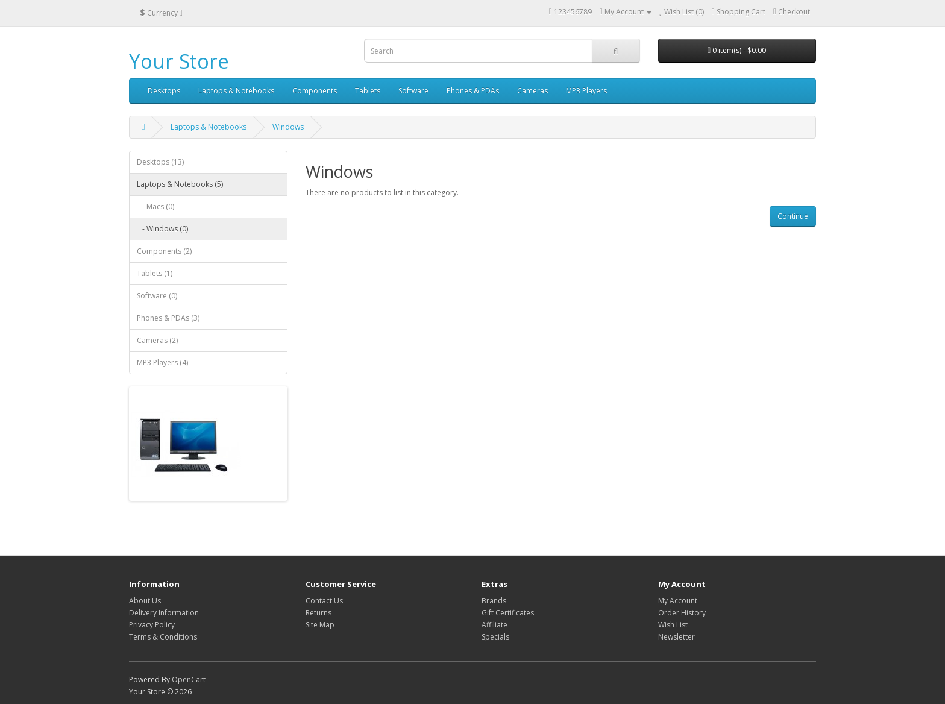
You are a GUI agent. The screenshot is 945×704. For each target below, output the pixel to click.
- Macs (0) (155, 206)
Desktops (164, 91)
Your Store (179, 61)
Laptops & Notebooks (236, 91)
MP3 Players (586, 91)
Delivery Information (164, 613)
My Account (677, 601)
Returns (318, 613)
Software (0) (157, 296)
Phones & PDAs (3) (168, 318)
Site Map (320, 625)
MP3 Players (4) (162, 362)
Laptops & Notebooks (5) (180, 184)
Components (314, 91)
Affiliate (494, 625)
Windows (288, 127)
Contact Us (324, 601)
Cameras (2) (157, 340)
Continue (792, 216)
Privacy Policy (152, 625)
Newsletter (676, 637)
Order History (682, 613)
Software (413, 91)
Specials (495, 637)
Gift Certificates (508, 613)
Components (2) (164, 251)
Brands (494, 601)
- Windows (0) (162, 229)
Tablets (367, 91)
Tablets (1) (154, 273)
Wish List (673, 625)
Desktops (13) (160, 162)
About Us (145, 601)
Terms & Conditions (163, 637)
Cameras (532, 91)
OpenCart (189, 679)
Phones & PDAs (473, 91)
